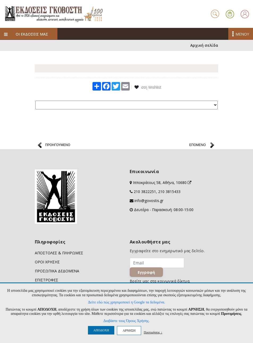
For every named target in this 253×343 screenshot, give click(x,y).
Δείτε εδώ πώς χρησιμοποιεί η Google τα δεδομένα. (126, 302)
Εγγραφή (146, 273)
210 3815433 (169, 192)
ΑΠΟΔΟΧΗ (101, 330)
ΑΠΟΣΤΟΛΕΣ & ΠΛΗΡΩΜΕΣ (59, 253)
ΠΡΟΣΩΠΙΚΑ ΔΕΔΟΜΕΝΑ (57, 271)
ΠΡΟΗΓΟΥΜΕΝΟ (57, 146)
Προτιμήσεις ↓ (153, 332)
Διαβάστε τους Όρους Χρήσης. (126, 321)
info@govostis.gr (148, 201)
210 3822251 (145, 192)
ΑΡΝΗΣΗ (129, 330)
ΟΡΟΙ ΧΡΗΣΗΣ (47, 262)
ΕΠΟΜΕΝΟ (197, 146)
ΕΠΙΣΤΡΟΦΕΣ (46, 280)
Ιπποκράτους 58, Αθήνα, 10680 (162, 183)
